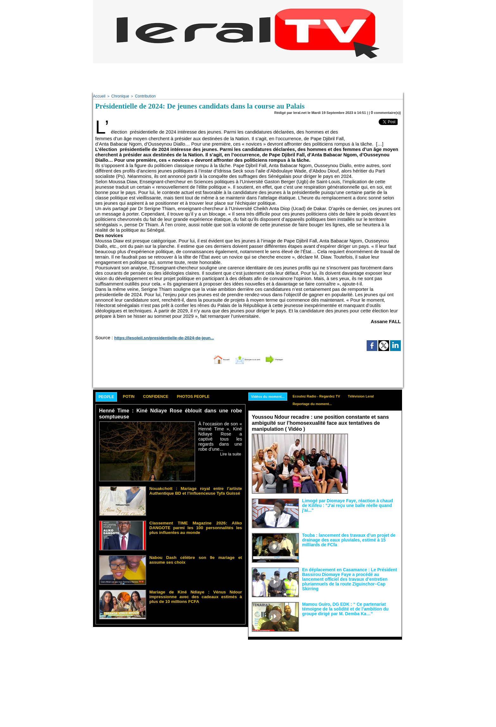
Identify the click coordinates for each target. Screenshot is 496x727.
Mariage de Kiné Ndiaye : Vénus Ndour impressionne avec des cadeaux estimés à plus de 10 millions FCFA (195, 592)
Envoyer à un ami (246, 357)
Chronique (118, 96)
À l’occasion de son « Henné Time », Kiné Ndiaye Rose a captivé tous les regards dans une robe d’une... (220, 432)
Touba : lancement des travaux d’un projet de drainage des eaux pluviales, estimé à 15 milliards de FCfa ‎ (349, 537)
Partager (290, 357)
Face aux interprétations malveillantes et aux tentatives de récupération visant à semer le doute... (374, 443)
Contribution (141, 96)
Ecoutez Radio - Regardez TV (324, 395)
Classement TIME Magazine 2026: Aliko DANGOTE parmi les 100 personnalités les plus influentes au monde (195, 525)
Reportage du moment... (320, 404)
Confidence (170, 396)
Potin (137, 396)
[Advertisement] (248, 77)
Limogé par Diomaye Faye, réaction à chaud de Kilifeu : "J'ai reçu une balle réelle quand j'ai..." (344, 501)
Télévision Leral (374, 395)
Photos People (217, 396)
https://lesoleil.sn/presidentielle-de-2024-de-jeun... (155, 337)
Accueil (98, 96)
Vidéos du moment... (270, 395)
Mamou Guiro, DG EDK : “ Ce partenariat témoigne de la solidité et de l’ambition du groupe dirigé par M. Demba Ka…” (349, 606)
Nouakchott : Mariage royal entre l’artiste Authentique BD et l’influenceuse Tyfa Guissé (195, 489)
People (109, 396)
